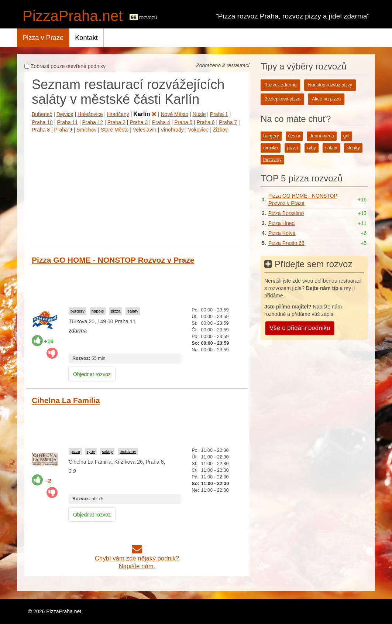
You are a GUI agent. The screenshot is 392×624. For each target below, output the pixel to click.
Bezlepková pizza (282, 99)
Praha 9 (63, 130)
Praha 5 (183, 122)
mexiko (270, 147)
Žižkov (220, 130)
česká (294, 136)
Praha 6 (206, 122)
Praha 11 (67, 122)
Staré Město (114, 130)
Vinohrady (172, 130)
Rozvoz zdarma (280, 85)
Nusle (199, 114)
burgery (78, 311)
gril (346, 136)
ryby (91, 451)
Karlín (145, 114)
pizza (115, 311)
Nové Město (175, 114)
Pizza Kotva (282, 233)
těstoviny (128, 451)
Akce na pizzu (326, 99)
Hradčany (118, 114)
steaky (353, 147)
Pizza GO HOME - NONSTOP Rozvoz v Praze (113, 260)
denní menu (321, 136)
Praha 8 (41, 130)
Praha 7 (228, 122)
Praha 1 (219, 114)
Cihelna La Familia (66, 400)
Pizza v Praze (43, 37)
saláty (132, 311)
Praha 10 (42, 122)
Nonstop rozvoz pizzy (330, 85)
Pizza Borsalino (286, 213)
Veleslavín (145, 130)
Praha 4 (161, 122)
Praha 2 (116, 122)
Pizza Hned (281, 223)
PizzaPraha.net (73, 16)
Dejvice (64, 114)
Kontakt (86, 37)
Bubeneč (42, 114)
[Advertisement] (137, 189)
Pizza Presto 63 (286, 243)
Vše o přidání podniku (299, 327)
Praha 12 (92, 122)
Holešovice (90, 114)
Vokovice (198, 130)
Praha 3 (139, 122)
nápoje (98, 311)
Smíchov (86, 130)
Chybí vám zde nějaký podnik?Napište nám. (137, 558)
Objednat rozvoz (92, 374)
